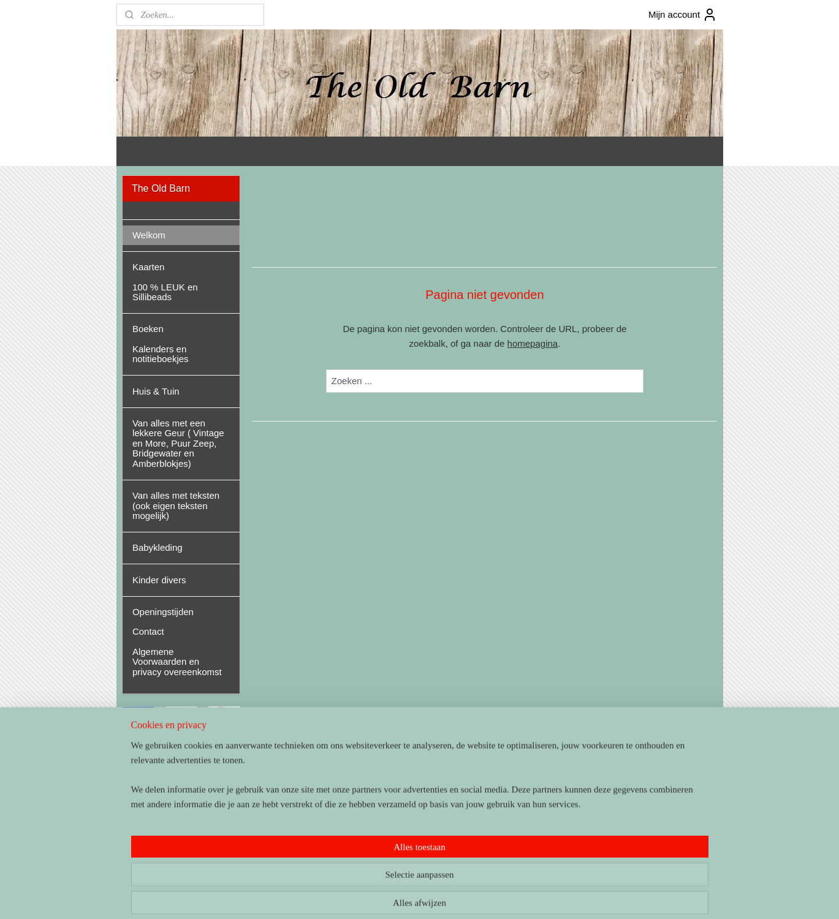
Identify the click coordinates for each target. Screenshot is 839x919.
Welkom (148, 235)
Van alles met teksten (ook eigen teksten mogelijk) (175, 505)
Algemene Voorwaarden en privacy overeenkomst (177, 661)
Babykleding (157, 547)
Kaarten (148, 267)
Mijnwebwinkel (538, 896)
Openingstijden (163, 612)
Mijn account (682, 14)
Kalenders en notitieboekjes (160, 354)
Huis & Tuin (156, 391)
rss (403, 896)
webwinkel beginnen (443, 896)
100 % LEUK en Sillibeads (165, 292)
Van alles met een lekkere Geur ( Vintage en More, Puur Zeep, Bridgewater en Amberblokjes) (178, 443)
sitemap (381, 896)
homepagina (532, 343)
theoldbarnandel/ (162, 829)
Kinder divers (159, 580)
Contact (148, 631)
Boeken (148, 328)
